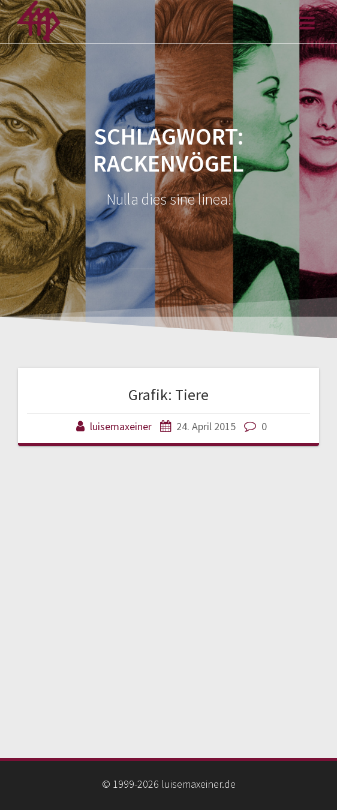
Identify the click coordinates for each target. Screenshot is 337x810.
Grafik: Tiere (168, 394)
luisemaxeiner (121, 426)
